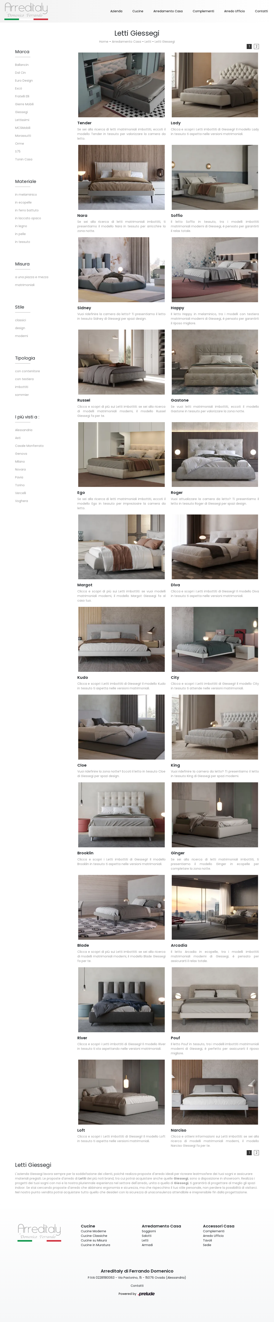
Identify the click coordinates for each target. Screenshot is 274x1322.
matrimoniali (25, 285)
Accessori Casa (218, 1226)
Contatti (261, 11)
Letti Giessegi (165, 41)
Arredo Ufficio (234, 11)
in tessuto (22, 242)
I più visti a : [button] (27, 417)
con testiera (24, 379)
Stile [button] (19, 307)
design (20, 328)
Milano (20, 461)
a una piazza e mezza (31, 277)
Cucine (137, 11)
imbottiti (21, 387)
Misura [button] (22, 264)
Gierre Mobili (24, 104)
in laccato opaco (28, 218)
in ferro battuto (27, 210)
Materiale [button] (25, 181)
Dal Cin (20, 72)
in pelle (20, 234)
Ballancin (22, 65)
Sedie (207, 1245)
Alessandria (23, 430)
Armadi (147, 1245)
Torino (20, 485)
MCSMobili (22, 128)
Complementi (203, 11)
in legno (21, 226)
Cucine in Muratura (95, 1245)
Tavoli (207, 1240)
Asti (18, 438)
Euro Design (24, 80)
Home (103, 41)
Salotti (146, 1236)
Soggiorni (149, 1231)
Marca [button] (22, 52)
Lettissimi (22, 120)
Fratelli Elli (22, 96)
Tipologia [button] (25, 358)
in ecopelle (23, 202)
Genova (21, 453)
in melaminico (26, 194)
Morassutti (23, 135)
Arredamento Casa (168, 11)
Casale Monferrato (29, 446)
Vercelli (20, 493)
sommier (22, 395)
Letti (148, 41)
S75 (18, 151)
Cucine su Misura (94, 1240)
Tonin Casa (23, 159)
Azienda (116, 11)
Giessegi (21, 112)
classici (20, 320)
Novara (20, 469)
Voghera (21, 501)
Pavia (19, 477)
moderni (21, 336)
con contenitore (27, 371)
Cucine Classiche (94, 1236)
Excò (18, 88)
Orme (19, 143)
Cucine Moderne (93, 1231)
